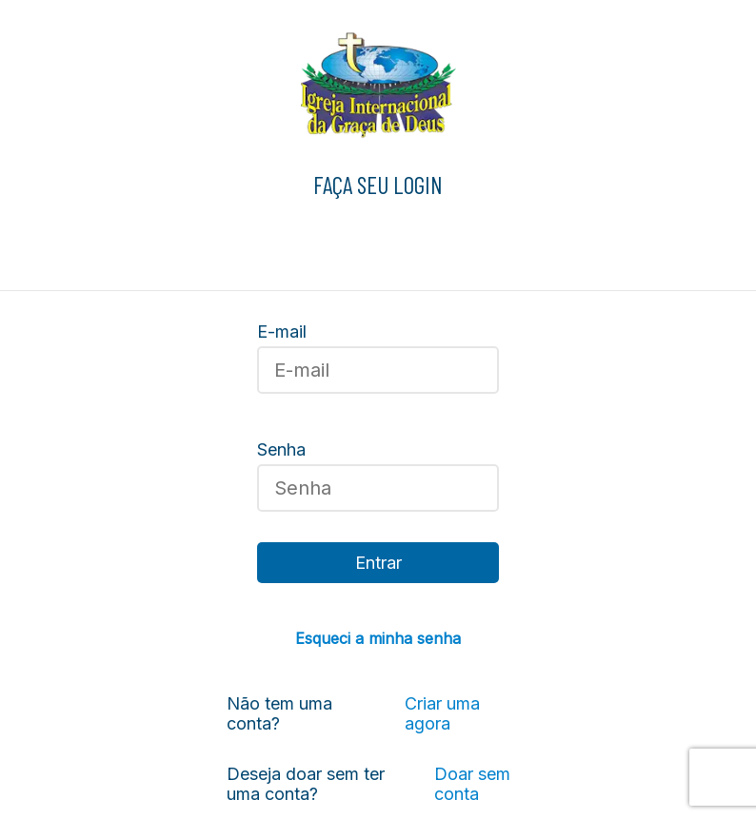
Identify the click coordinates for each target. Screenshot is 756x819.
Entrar (378, 563)
